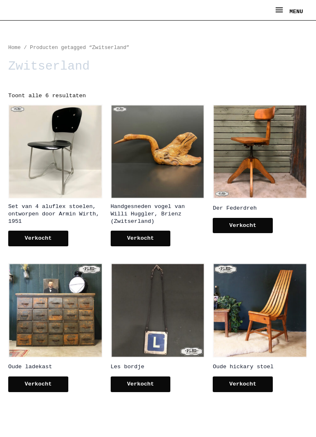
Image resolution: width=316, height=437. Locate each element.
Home (14, 48)
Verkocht (38, 238)
